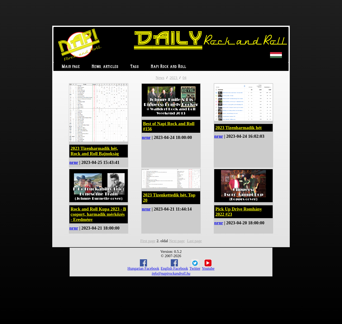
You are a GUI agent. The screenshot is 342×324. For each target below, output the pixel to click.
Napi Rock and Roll (168, 66)
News (160, 78)
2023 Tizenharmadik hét (238, 127)
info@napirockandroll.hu (171, 273)
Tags (134, 66)
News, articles (105, 66)
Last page (194, 241)
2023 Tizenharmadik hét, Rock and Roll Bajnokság (95, 151)
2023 (174, 78)
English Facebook (174, 264)
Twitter (195, 265)
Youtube (208, 265)
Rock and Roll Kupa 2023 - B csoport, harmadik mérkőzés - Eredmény (98, 214)
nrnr (73, 162)
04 (184, 78)
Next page (177, 241)
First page (148, 241)
